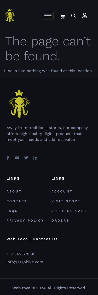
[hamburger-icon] (48, 15)
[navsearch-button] (73, 16)
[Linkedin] (35, 155)
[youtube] (17, 155)
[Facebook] (8, 155)
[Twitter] (26, 155)
